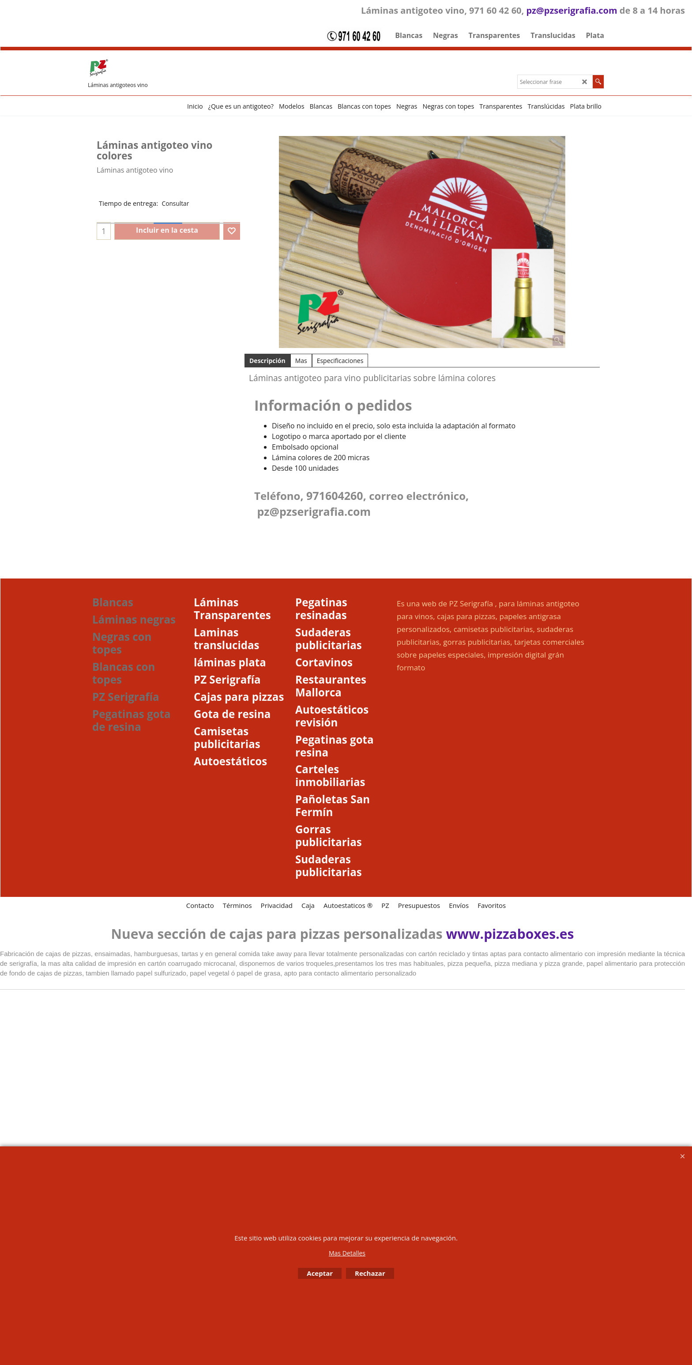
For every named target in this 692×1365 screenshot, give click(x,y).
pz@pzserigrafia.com (571, 10)
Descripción (267, 360)
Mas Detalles (347, 1253)
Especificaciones (340, 360)
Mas (301, 360)
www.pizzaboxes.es (510, 934)
